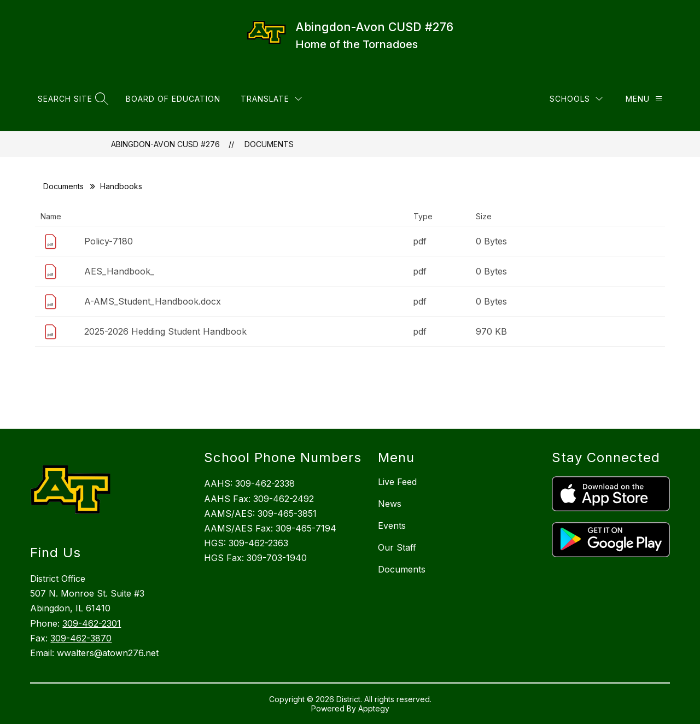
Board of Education (173, 98)
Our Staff (397, 547)
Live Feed (397, 481)
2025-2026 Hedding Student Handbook (165, 331)
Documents (269, 144)
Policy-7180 (108, 241)
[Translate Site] (271, 99)
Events (392, 525)
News (389, 503)
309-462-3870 (81, 638)
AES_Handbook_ (119, 271)
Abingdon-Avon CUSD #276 (165, 144)
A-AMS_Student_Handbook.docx (152, 301)
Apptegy (373, 708)
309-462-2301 (91, 623)
